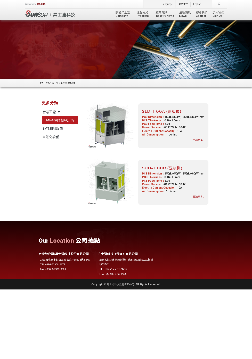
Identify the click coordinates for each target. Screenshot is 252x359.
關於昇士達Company (124, 14)
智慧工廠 (51, 112)
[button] (219, 4)
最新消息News (185, 14)
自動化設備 (50, 137)
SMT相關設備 (52, 129)
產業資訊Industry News (165, 14)
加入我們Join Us (218, 14)
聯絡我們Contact (201, 14)
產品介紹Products (143, 14)
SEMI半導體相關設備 (58, 120)
